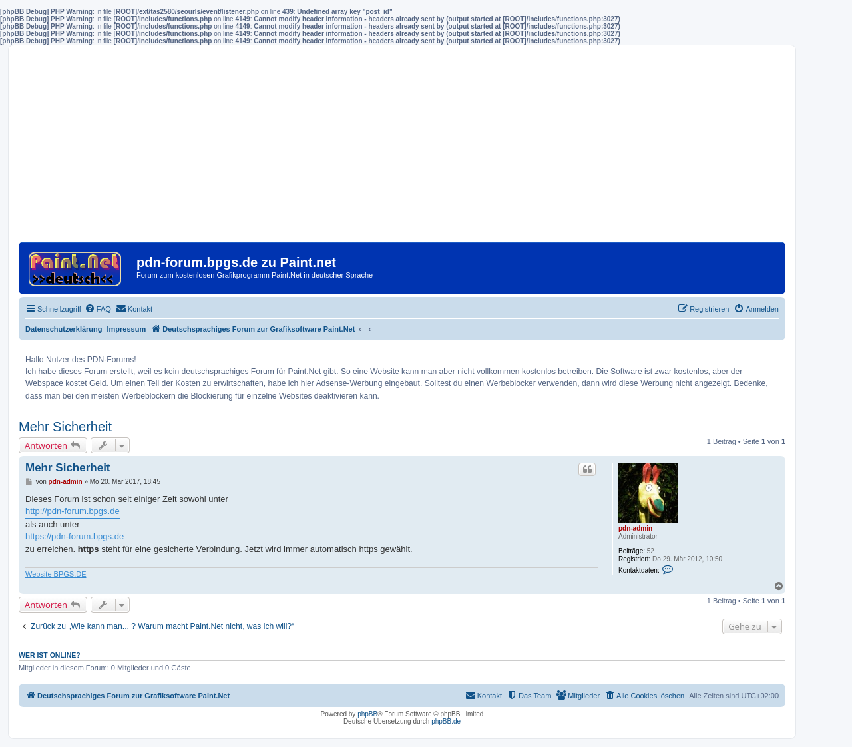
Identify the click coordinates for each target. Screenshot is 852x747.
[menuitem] (98, 309)
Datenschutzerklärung (64, 329)
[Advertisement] (402, 148)
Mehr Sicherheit (65, 426)
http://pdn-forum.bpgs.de (72, 511)
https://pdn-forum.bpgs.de (74, 536)
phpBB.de (446, 721)
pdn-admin (635, 528)
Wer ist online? (50, 655)
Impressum (126, 329)
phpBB (367, 714)
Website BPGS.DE (56, 574)
